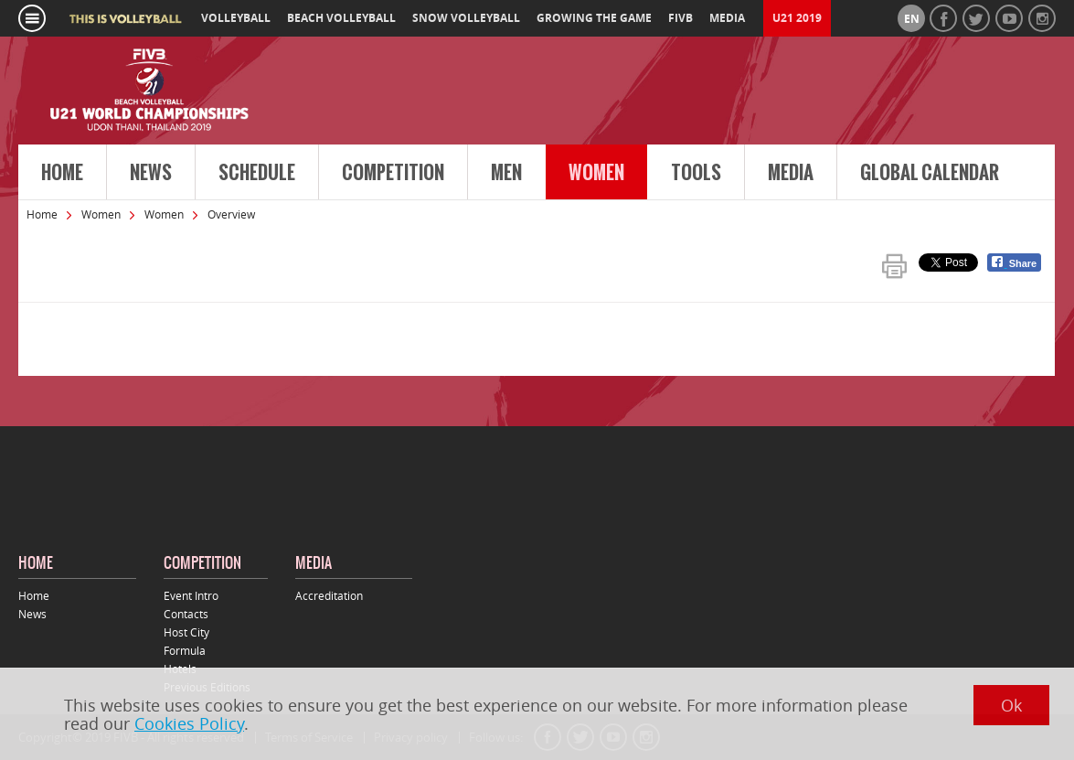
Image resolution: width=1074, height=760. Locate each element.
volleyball (236, 18)
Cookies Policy (189, 723)
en (912, 19)
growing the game (594, 18)
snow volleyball (466, 18)
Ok (1011, 705)
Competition (393, 173)
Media (790, 173)
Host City (186, 632)
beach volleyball (341, 18)
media (727, 18)
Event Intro (191, 595)
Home (62, 173)
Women (596, 173)
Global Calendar (929, 173)
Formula (185, 650)
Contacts (186, 613)
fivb (680, 18)
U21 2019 (797, 18)
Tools (696, 173)
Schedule (256, 173)
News (151, 173)
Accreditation (329, 595)
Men (506, 173)
